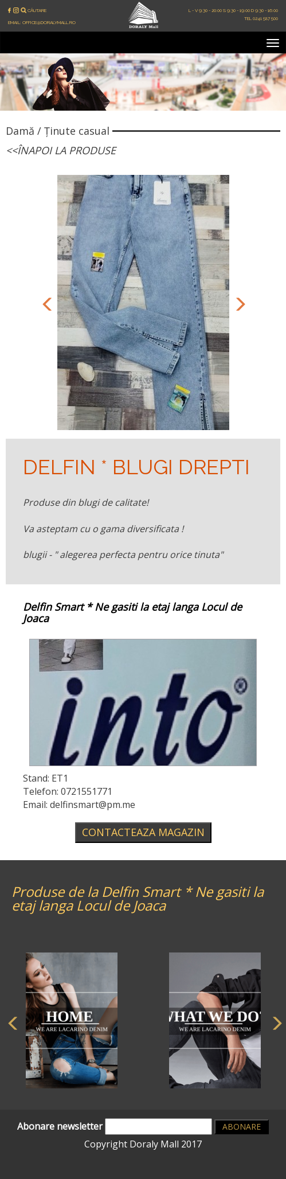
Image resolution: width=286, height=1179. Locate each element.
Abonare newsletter (114, 1126)
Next (238, 303)
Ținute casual (76, 131)
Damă (20, 131)
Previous (46, 303)
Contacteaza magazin (143, 832)
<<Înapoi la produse (61, 150)
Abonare (241, 1126)
